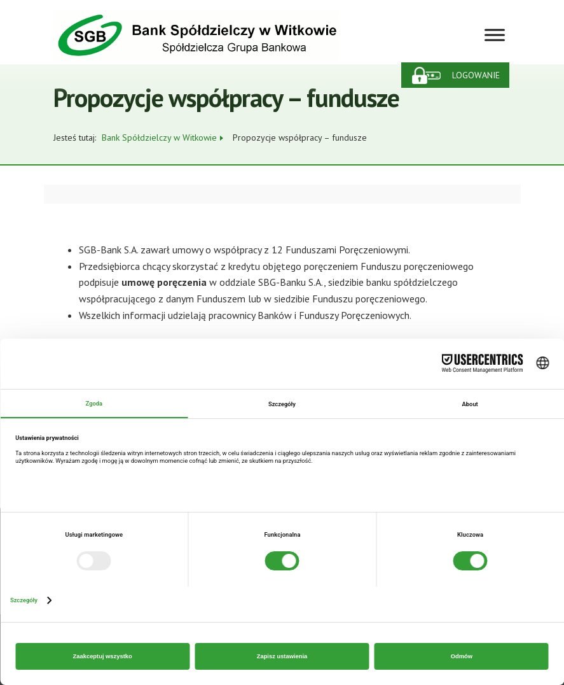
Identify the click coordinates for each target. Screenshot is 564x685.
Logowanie (476, 75)
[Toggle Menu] (495, 35)
